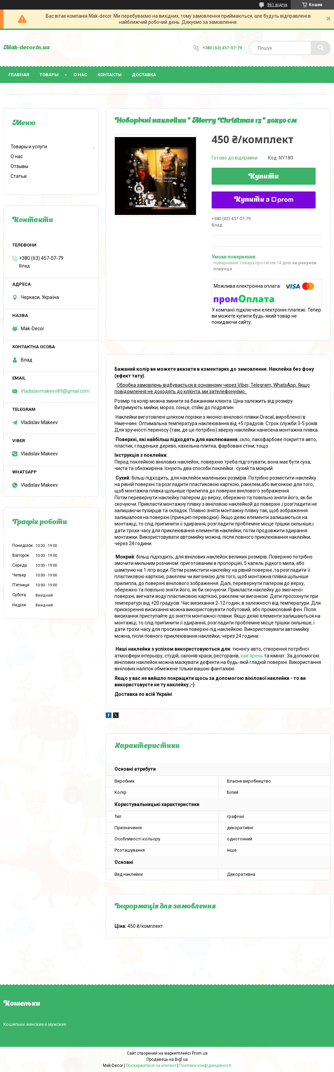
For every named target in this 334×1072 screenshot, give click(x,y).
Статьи (19, 176)
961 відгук (277, 4)
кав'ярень (252, 655)
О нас (80, 74)
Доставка (144, 74)
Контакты (109, 74)
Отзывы (19, 166)
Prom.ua (200, 1053)
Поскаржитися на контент (151, 1065)
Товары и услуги (29, 146)
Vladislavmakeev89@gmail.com (55, 391)
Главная (19, 74)
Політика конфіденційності (205, 1065)
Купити (263, 176)
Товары (49, 74)
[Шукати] (321, 48)
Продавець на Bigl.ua (167, 1059)
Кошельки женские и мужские (34, 1024)
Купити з (263, 200)
